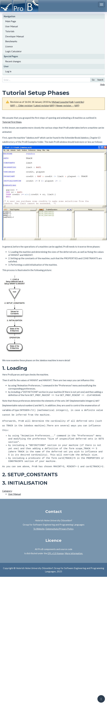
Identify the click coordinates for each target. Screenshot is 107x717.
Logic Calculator (13, 51)
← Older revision (24, 105)
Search (100, 80)
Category (7, 487)
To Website (39, 525)
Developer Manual (14, 36)
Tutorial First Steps (12, 122)
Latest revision (41, 105)
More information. (74, 550)
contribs (79, 102)
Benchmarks (11, 41)
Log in (8, 71)
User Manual (11, 26)
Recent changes (13, 61)
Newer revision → (65, 105)
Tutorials (9, 31)
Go (93, 80)
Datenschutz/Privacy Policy (59, 525)
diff (12, 105)
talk (71, 102)
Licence (9, 46)
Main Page (10, 21)
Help (102, 84)
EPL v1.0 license (56, 550)
